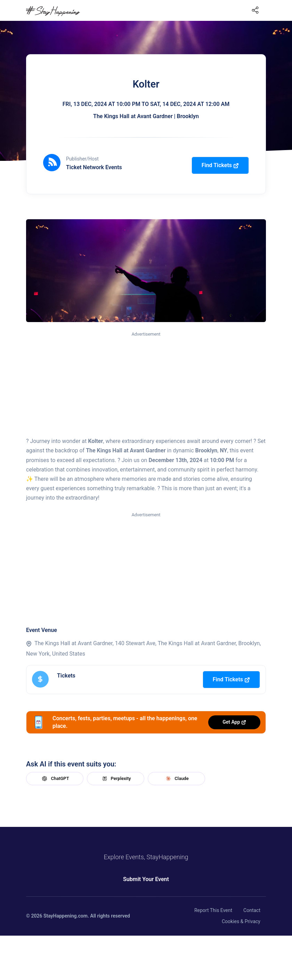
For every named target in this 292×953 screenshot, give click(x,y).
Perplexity (115, 778)
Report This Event (213, 910)
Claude (176, 778)
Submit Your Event (146, 879)
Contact (251, 910)
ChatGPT (54, 778)
